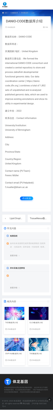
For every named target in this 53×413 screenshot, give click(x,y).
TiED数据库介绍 (11, 323)
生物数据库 (14, 13)
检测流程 (13, 236)
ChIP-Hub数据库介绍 (13, 354)
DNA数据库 (25, 13)
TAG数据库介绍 (36, 354)
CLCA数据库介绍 (36, 323)
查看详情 (13, 256)
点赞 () (26, 198)
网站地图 (25, 403)
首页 (6, 13)
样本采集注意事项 (17, 268)
